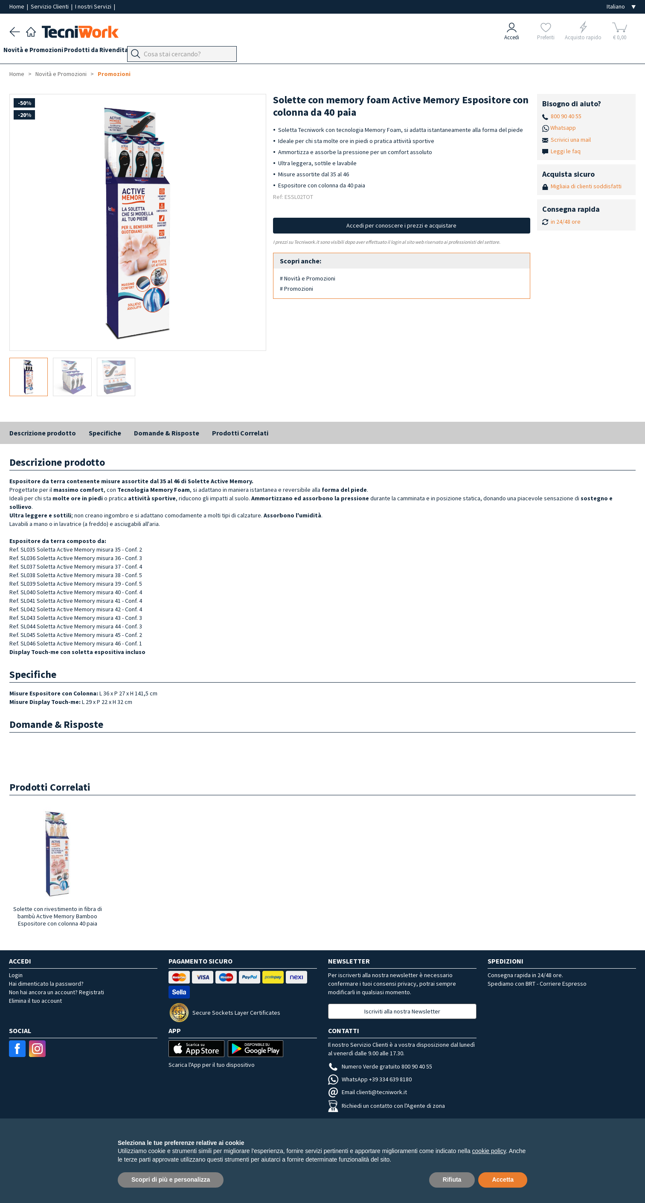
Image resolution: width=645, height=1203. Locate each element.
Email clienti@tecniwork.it (367, 1092)
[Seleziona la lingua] (621, 6)
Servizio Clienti (50, 6)
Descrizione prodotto (42, 433)
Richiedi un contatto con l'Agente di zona (386, 1106)
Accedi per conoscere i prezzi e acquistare (401, 225)
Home (17, 6)
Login (16, 975)
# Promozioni (296, 288)
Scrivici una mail (571, 139)
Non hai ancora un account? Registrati (56, 992)
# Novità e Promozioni (307, 278)
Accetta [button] (503, 1179)
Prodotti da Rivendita (108, 52)
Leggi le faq (566, 151)
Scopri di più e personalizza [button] (170, 1179)
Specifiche (105, 433)
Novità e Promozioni (39, 52)
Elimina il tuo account (35, 1000)
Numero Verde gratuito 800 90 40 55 (380, 1066)
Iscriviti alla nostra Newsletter (402, 1011)
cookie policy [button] (489, 1151)
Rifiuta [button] (452, 1179)
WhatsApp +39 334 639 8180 (370, 1079)
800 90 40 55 (566, 116)
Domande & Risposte (166, 433)
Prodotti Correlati (240, 433)
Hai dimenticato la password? (46, 983)
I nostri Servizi (94, 6)
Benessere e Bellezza (178, 52)
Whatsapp (563, 127)
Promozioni (114, 74)
